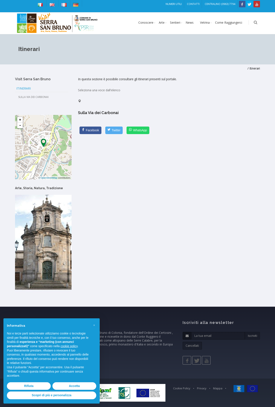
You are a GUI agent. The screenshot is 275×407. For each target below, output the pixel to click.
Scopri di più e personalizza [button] (51, 395)
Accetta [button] (74, 386)
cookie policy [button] (69, 346)
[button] (94, 325)
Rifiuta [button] (29, 386)
